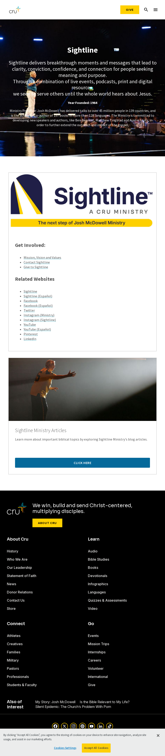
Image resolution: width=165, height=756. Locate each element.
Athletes (13, 636)
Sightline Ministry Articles (40, 430)
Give (130, 9)
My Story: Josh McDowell (55, 702)
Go (91, 623)
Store (11, 608)
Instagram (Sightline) (40, 320)
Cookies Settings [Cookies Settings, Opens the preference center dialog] (65, 748)
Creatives (15, 644)
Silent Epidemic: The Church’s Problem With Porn (73, 706)
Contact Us (15, 600)
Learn (93, 539)
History (12, 551)
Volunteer (96, 668)
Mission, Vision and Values (42, 257)
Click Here (82, 463)
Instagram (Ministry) (39, 315)
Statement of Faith (21, 576)
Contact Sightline (37, 262)
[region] (82, 742)
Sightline (30, 291)
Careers (94, 660)
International (98, 676)
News (11, 584)
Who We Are (17, 559)
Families (13, 652)
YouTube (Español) (37, 329)
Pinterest (31, 334)
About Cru (47, 523)
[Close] (158, 735)
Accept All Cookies (96, 748)
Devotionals (97, 576)
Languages (97, 592)
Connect (16, 623)
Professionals (18, 676)
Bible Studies (98, 559)
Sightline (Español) (38, 296)
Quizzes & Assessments (107, 600)
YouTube (30, 324)
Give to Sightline (36, 267)
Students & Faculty (22, 685)
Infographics (98, 584)
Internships (96, 652)
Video (93, 608)
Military (13, 660)
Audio (93, 551)
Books (93, 567)
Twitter (29, 310)
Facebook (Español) (38, 305)
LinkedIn (30, 339)
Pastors (13, 668)
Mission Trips (98, 644)
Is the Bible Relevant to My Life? (105, 702)
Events (93, 636)
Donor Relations (20, 592)
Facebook (31, 301)
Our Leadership (19, 567)
